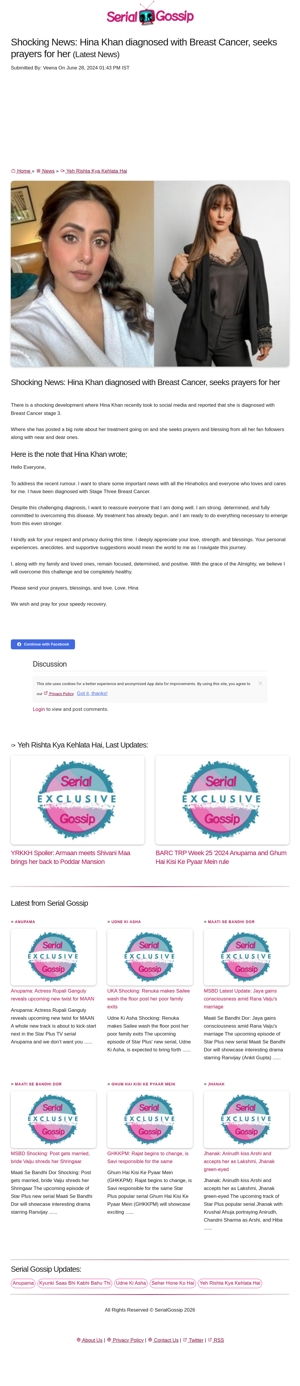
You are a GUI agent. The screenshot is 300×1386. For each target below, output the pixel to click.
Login (39, 709)
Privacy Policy (58, 693)
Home (21, 171)
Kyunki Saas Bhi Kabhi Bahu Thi (74, 1283)
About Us (89, 1340)
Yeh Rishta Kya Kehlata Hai (93, 171)
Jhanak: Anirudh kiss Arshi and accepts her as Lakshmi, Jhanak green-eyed (239, 1161)
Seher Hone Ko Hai (172, 1283)
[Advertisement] (150, 119)
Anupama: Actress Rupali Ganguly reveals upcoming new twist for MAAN (52, 995)
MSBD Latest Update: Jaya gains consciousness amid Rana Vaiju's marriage (240, 998)
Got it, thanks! (92, 693)
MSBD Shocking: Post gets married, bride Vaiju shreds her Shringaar (50, 1157)
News (45, 171)
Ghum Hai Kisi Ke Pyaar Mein (143, 1084)
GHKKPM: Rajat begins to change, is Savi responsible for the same (147, 1157)
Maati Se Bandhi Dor (231, 922)
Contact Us (163, 1340)
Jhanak (216, 1084)
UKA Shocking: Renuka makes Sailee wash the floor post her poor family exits (148, 998)
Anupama (25, 922)
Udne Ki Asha (126, 922)
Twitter (193, 1340)
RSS (215, 1340)
